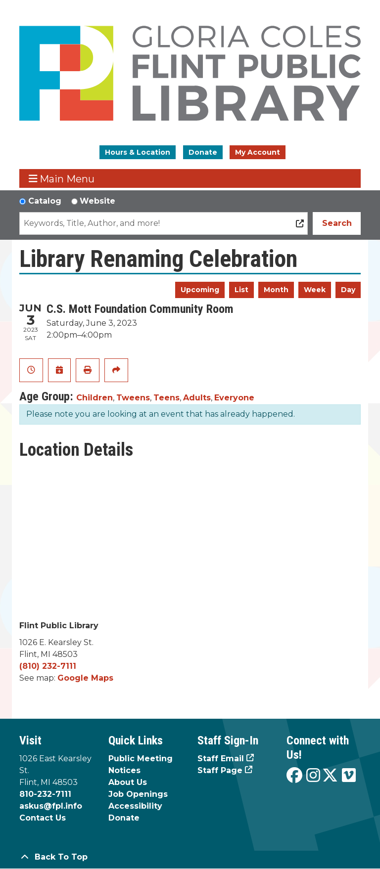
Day (348, 289)
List (241, 289)
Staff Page (219, 770)
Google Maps (85, 678)
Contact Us (42, 818)
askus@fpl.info (50, 806)
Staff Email (220, 758)
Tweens (133, 397)
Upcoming (200, 289)
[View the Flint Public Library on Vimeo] (349, 775)
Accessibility (135, 806)
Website (97, 201)
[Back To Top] (190, 857)
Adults (197, 397)
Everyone (234, 397)
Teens (166, 397)
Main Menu (62, 179)
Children (94, 397)
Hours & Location (137, 152)
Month (276, 289)
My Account (257, 152)
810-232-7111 (45, 794)
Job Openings (138, 794)
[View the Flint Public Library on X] (330, 775)
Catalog (44, 201)
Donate (203, 152)
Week (315, 289)
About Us (127, 782)
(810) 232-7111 (47, 666)
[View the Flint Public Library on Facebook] (294, 775)
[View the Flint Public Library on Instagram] (313, 775)
